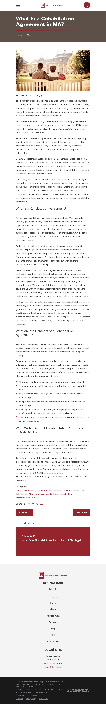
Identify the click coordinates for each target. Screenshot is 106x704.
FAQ (53, 635)
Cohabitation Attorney (73, 490)
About (53, 609)
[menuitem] (19, 698)
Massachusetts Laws (25, 497)
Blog (53, 628)
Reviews (53, 622)
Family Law (21, 490)
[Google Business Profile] (50, 589)
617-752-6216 (53, 583)
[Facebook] (55, 589)
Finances (32, 490)
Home (53, 603)
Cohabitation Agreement (50, 490)
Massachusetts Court (63, 494)
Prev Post (24, 512)
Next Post (81, 512)
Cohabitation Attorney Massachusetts (34, 494)
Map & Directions (53, 667)
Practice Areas (53, 615)
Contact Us (53, 641)
